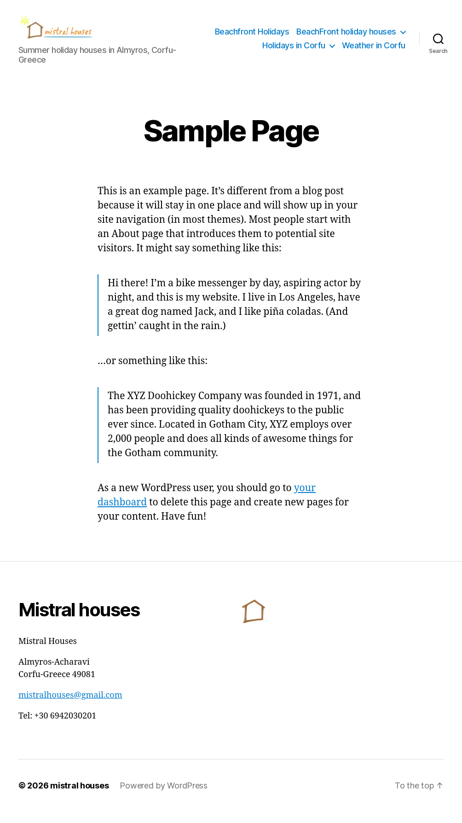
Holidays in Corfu (293, 58)
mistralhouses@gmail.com (70, 706)
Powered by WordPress (164, 797)
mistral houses (79, 797)
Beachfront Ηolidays (368, 30)
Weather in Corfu (373, 58)
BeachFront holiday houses (346, 44)
